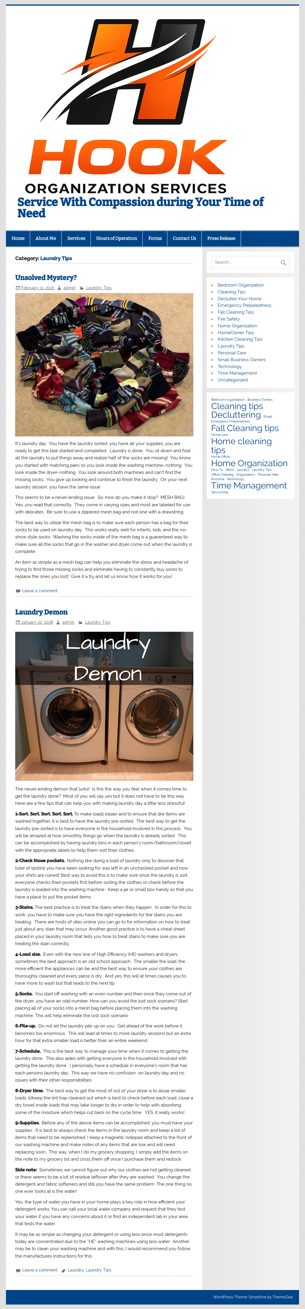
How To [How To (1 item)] (217, 470)
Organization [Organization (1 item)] (245, 474)
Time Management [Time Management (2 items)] (249, 485)
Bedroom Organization (241, 285)
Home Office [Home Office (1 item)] (220, 456)
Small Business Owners (242, 359)
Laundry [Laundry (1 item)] (243, 470)
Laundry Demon (41, 612)
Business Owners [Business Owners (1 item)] (260, 399)
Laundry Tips (99, 287)
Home (18, 238)
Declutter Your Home (240, 298)
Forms (155, 238)
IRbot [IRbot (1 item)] (230, 470)
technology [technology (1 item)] (235, 479)
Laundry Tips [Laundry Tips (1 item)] (262, 470)
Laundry (76, 1270)
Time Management (237, 373)
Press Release (221, 238)
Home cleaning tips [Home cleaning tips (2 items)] (241, 445)
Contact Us (184, 238)
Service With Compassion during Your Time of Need (140, 207)
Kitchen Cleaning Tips (240, 339)
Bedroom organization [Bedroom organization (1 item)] (228, 399)
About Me (45, 238)
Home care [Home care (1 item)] (219, 434)
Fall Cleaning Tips (236, 312)
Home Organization (237, 326)
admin (69, 287)
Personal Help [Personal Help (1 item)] (268, 474)
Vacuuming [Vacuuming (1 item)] (219, 492)
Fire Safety (229, 319)
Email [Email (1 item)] (268, 416)
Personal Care (232, 353)
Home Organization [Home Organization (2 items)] (249, 463)
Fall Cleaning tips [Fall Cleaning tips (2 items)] (245, 428)
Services (76, 238)
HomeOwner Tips (236, 332)
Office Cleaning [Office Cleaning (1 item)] (222, 474)
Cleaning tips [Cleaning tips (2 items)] (237, 406)
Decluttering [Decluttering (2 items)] (236, 414)
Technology (230, 366)
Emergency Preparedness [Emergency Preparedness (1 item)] (230, 421)
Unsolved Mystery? (46, 278)
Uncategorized (233, 380)
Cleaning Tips (231, 292)
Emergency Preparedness (244, 305)
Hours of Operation (116, 238)
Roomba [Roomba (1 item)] (217, 479)
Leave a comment (39, 590)
